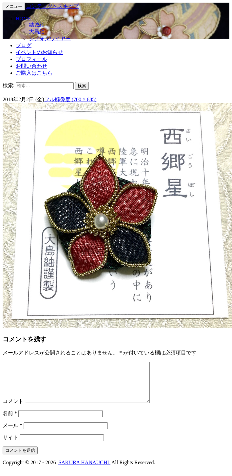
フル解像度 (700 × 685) (70, 99)
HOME (23, 18)
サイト (10, 445)
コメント (13, 409)
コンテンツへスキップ (52, 6)
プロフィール (31, 59)
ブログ (23, 45)
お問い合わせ (31, 66)
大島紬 (37, 31)
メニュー (13, 6)
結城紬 (37, 25)
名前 (10, 421)
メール (12, 433)
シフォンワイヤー (50, 38)
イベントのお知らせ (39, 52)
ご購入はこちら (34, 73)
